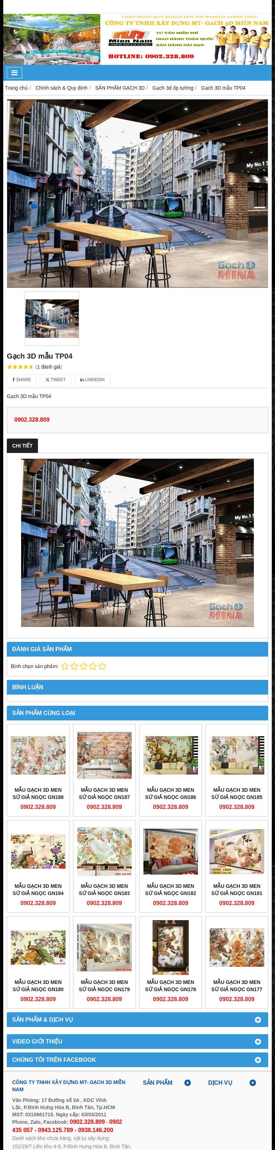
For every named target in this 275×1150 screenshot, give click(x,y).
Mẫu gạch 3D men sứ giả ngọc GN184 (38, 889)
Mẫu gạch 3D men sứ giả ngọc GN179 (104, 985)
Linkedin (92, 379)
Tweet (55, 379)
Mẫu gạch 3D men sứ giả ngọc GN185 (236, 793)
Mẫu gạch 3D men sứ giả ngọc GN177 (236, 985)
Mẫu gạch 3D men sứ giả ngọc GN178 (170, 985)
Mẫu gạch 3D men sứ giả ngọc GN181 (236, 889)
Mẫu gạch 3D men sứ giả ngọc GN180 (38, 985)
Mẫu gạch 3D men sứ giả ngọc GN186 (170, 793)
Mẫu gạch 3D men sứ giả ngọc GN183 (104, 889)
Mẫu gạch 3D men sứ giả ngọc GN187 (104, 793)
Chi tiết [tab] (22, 446)
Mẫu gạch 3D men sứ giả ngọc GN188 (38, 793)
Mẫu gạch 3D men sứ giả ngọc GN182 (170, 889)
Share (22, 379)
